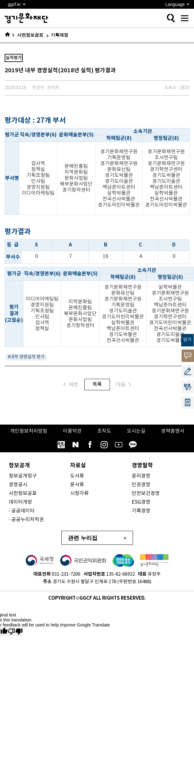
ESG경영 (141, 502)
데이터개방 (20, 502)
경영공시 (18, 485)
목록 (97, 384)
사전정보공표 (23, 493)
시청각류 (79, 493)
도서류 (77, 476)
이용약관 (72, 431)
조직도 (104, 431)
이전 (71, 385)
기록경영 (141, 511)
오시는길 (136, 431)
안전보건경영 (146, 493)
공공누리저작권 (27, 519)
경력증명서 (172, 431)
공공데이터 (23, 511)
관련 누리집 (82, 538)
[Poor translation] (15, 631)
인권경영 (141, 485)
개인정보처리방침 (28, 431)
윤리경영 (141, 476)
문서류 (77, 485)
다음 (123, 385)
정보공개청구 (23, 476)
